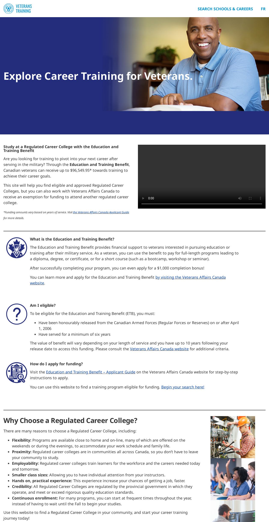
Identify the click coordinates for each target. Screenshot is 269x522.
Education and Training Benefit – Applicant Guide (90, 372)
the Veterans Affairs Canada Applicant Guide (101, 212)
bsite (184, 348)
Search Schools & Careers (225, 8)
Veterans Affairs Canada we (155, 348)
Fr (263, 8)
